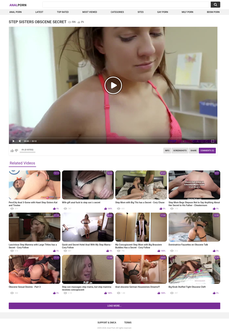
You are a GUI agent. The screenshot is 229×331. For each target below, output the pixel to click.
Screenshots (180, 150)
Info (167, 150)
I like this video (12, 150)
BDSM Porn (213, 12)
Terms (128, 322)
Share (194, 150)
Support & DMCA (106, 322)
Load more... (115, 306)
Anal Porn (15, 12)
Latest (39, 12)
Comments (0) (207, 150)
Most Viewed (89, 12)
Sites (140, 12)
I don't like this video (16, 150)
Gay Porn (162, 12)
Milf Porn (187, 12)
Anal (18, 5)
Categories (117, 12)
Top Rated (63, 12)
